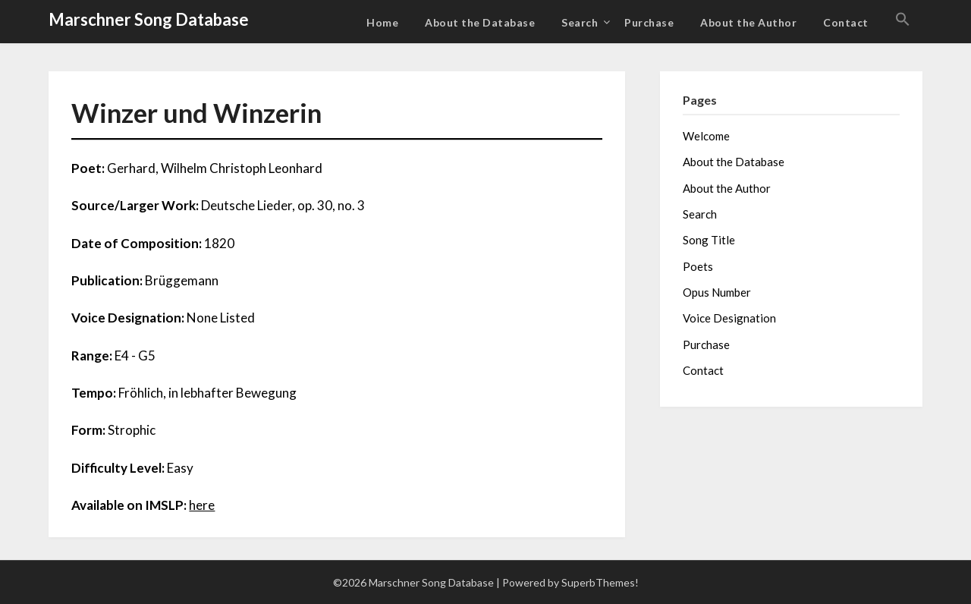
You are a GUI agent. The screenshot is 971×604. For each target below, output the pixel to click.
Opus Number (717, 292)
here (202, 505)
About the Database (480, 22)
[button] (902, 19)
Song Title (709, 240)
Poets (698, 266)
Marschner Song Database (149, 19)
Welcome (706, 136)
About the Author (748, 22)
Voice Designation (729, 318)
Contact (846, 22)
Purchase (649, 22)
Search (579, 22)
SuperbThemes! (600, 582)
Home (382, 22)
